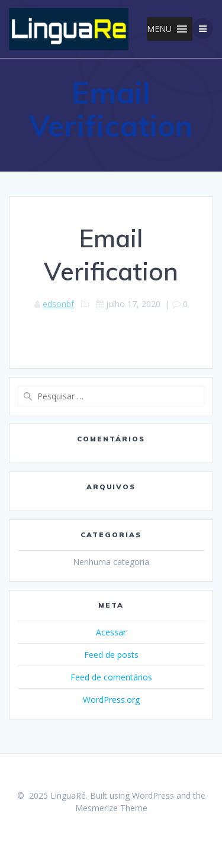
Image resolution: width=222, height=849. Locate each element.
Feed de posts (111, 654)
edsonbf (58, 303)
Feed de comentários (111, 677)
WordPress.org (111, 699)
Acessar (111, 632)
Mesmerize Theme (111, 808)
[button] (159, 29)
